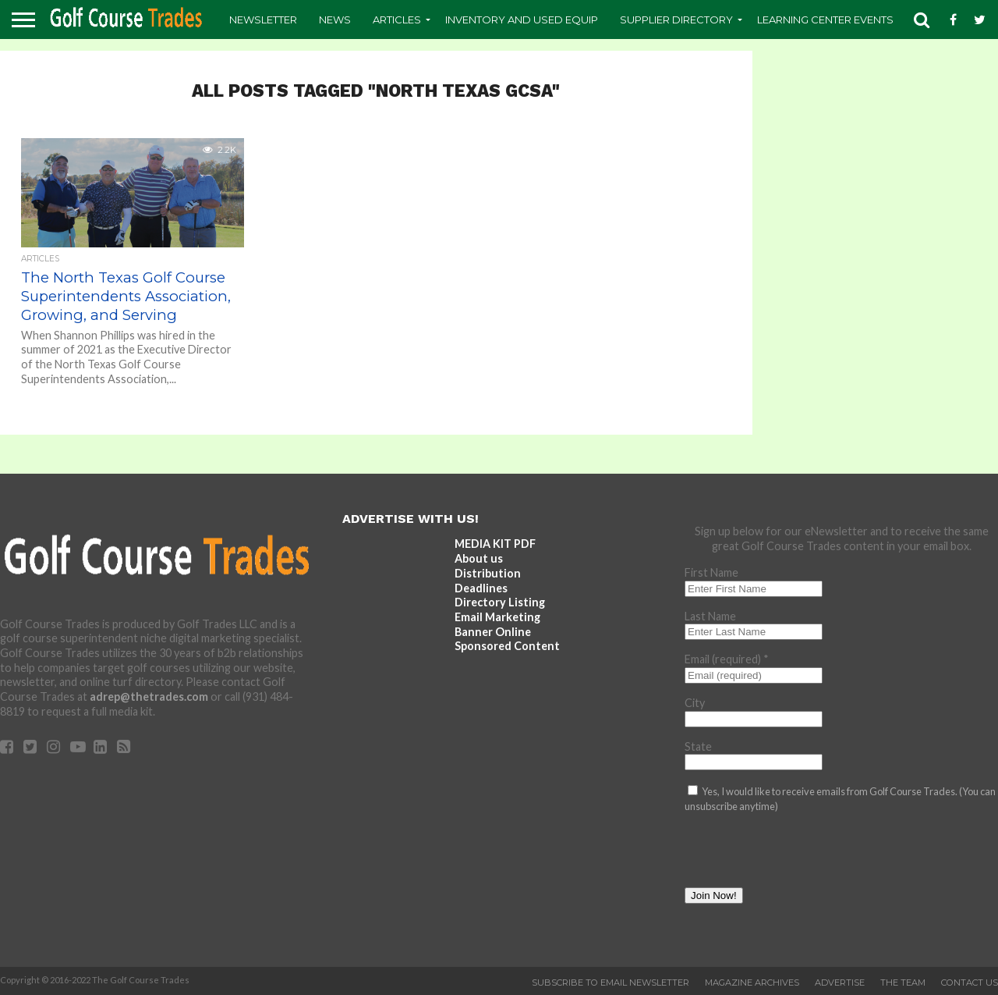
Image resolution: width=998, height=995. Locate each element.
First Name (711, 572)
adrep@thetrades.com (149, 696)
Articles (397, 19)
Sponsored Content (507, 645)
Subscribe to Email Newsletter (610, 982)
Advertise (840, 982)
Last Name (710, 616)
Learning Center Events (825, 19)
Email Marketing (497, 617)
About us (479, 558)
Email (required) (727, 659)
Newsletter (263, 19)
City (695, 702)
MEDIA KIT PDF (495, 543)
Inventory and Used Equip (521, 19)
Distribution (488, 573)
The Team (902, 982)
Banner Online (493, 631)
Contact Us (969, 982)
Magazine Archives (752, 982)
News (335, 19)
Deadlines (481, 588)
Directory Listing (500, 602)
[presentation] (803, 856)
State (698, 746)
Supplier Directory (676, 19)
